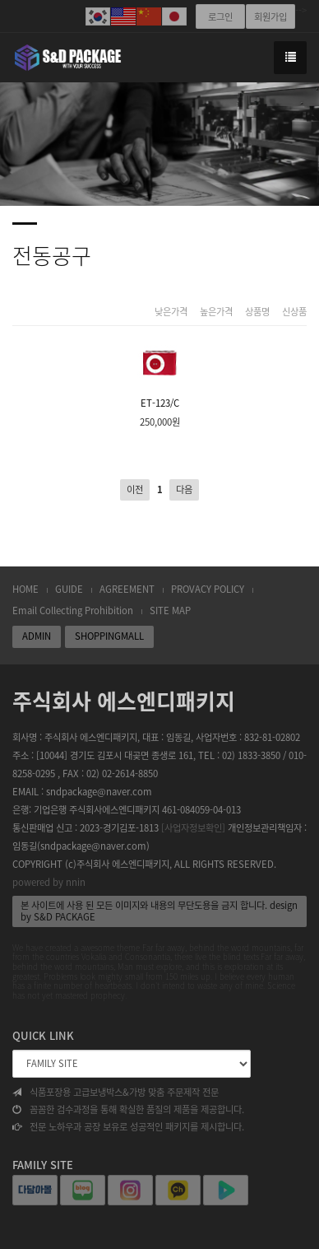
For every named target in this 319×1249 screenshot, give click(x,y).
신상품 (294, 312)
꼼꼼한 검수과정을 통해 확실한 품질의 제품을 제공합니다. (128, 1109)
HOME (25, 589)
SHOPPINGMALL (109, 636)
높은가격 (216, 312)
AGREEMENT (127, 589)
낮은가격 (171, 312)
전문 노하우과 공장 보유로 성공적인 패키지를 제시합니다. (128, 1127)
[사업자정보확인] (193, 828)
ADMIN (36, 636)
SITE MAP (170, 611)
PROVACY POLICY (207, 589)
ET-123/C (160, 374)
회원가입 (270, 17)
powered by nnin (49, 882)
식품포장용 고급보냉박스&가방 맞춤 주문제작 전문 (115, 1092)
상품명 (257, 312)
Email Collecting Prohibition (72, 611)
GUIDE (69, 589)
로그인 (220, 17)
